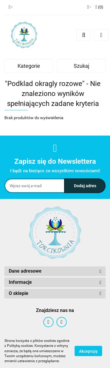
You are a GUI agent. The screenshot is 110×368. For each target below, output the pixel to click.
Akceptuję (88, 351)
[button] (99, 7)
